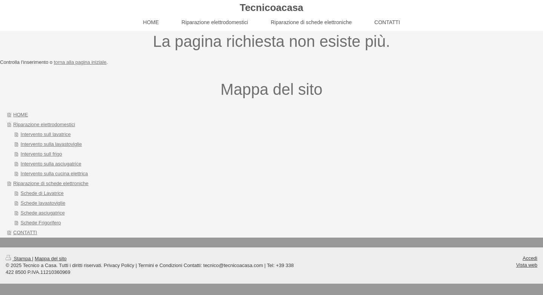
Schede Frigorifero (41, 222)
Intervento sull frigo (41, 154)
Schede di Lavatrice (42, 193)
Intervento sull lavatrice (46, 134)
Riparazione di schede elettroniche (50, 183)
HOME (20, 114)
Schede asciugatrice (43, 213)
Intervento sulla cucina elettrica (54, 173)
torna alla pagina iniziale (80, 62)
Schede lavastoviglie (43, 203)
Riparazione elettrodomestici (44, 124)
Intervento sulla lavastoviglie (51, 144)
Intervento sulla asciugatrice (51, 164)
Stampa (19, 258)
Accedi (530, 258)
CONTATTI (25, 232)
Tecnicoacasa (272, 7)
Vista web (526, 265)
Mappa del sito (51, 258)
